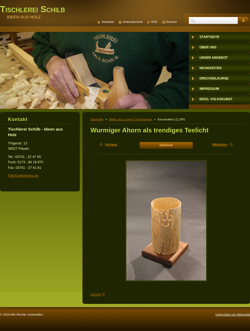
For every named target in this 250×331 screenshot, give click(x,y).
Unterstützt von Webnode (232, 314)
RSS (154, 21)
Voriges (111, 144)
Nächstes (219, 144)
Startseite (96, 119)
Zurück (95, 294)
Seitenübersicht (133, 21)
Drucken (171, 21)
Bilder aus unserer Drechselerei (130, 119)
